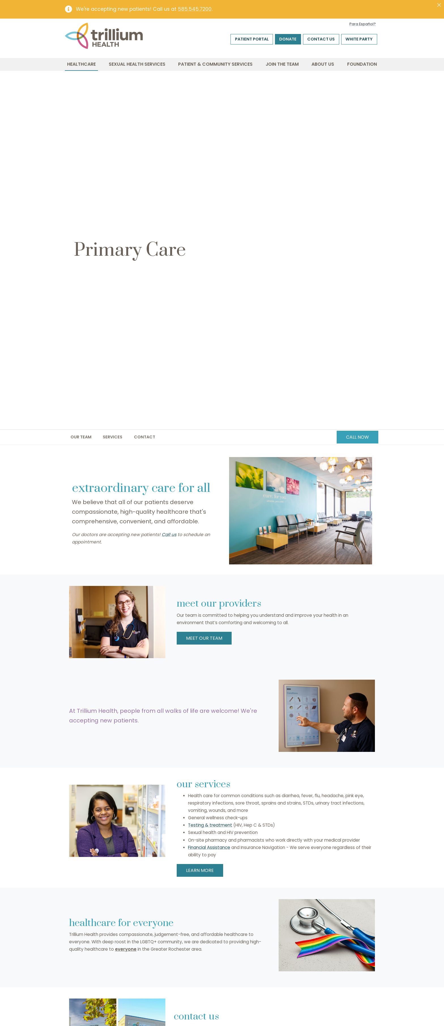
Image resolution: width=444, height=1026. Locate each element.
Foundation (362, 64)
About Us (322, 64)
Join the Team (282, 64)
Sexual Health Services (137, 64)
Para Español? (362, 24)
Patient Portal (252, 39)
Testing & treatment (210, 825)
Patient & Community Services (215, 64)
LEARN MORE (200, 870)
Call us (169, 534)
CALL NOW (357, 437)
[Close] (439, 5)
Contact (144, 437)
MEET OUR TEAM (204, 638)
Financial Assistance (209, 847)
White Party (359, 39)
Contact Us (321, 39)
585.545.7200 (195, 9)
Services (112, 437)
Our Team (81, 437)
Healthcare (81, 64)
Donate (287, 39)
